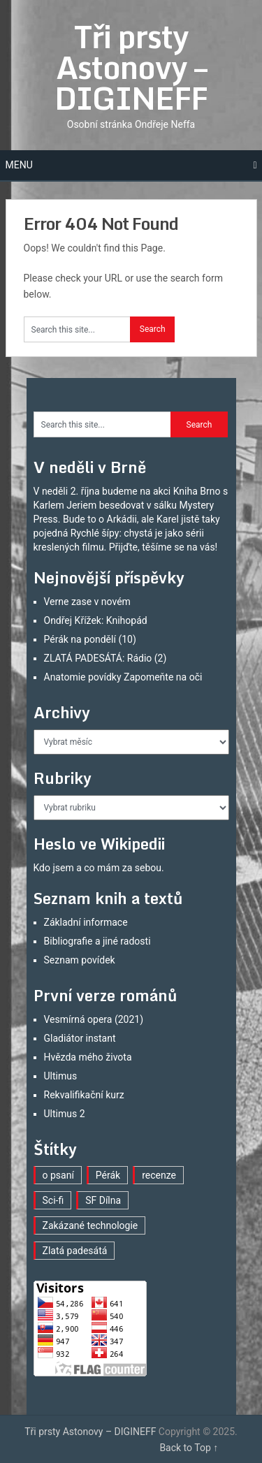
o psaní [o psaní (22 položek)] (58, 1175)
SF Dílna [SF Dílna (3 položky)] (103, 1200)
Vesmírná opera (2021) (94, 1019)
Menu (19, 164)
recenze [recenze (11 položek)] (159, 1175)
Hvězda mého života (88, 1057)
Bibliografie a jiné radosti (97, 941)
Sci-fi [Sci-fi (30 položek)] (53, 1200)
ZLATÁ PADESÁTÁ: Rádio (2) (105, 658)
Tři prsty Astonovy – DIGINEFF (131, 67)
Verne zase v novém (87, 601)
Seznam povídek (79, 960)
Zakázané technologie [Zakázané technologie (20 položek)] (90, 1225)
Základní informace (86, 922)
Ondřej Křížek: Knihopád (95, 620)
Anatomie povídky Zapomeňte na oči (123, 677)
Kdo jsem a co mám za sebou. (99, 867)
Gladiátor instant (80, 1038)
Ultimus (61, 1076)
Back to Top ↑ (188, 1447)
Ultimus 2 (64, 1113)
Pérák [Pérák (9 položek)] (108, 1175)
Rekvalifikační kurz (84, 1094)
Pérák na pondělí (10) (90, 639)
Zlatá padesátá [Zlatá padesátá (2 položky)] (75, 1250)
